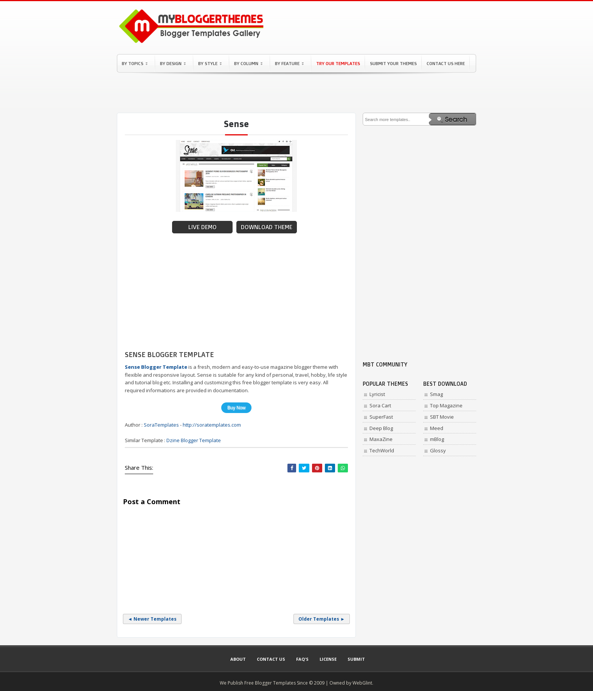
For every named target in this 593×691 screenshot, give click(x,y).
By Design (173, 63)
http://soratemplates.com (212, 424)
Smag (436, 394)
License (328, 659)
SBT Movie (442, 416)
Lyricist (377, 394)
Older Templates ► (321, 619)
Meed (436, 428)
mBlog (437, 439)
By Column (248, 63)
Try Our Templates (338, 63)
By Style (210, 63)
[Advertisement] (296, 93)
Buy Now (236, 407)
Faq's (302, 659)
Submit (356, 659)
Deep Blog (381, 428)
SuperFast (381, 416)
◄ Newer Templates (152, 619)
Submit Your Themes (393, 63)
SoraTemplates (161, 424)
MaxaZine (381, 439)
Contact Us (271, 659)
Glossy (438, 450)
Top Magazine (446, 405)
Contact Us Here (446, 63)
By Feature (289, 63)
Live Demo (202, 227)
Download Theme (266, 227)
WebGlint (362, 683)
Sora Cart (380, 405)
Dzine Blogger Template (193, 440)
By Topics (134, 63)
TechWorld (381, 450)
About (238, 659)
